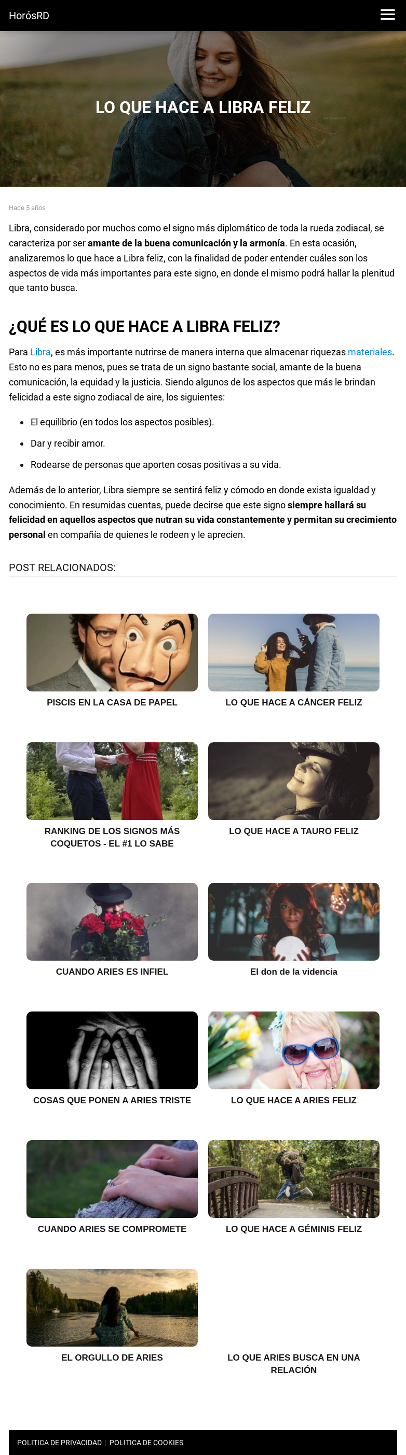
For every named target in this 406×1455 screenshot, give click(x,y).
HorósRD (29, 15)
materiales (370, 352)
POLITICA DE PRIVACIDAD (59, 1442)
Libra (40, 352)
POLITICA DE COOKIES (146, 1442)
